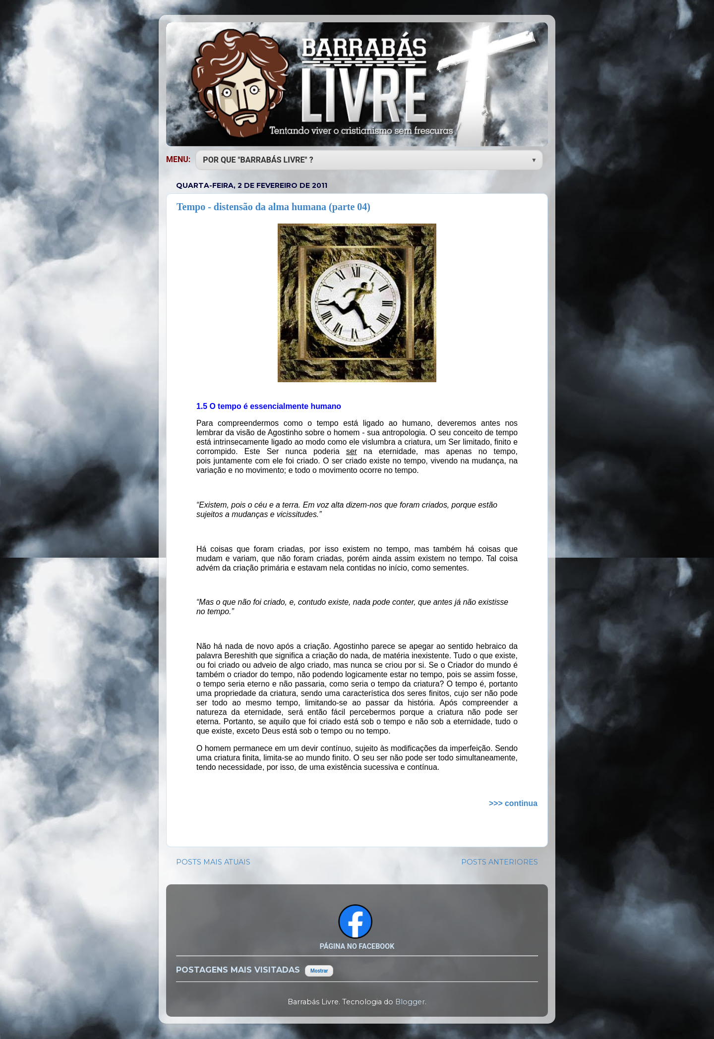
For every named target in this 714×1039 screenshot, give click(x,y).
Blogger (410, 1001)
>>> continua (513, 803)
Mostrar (319, 971)
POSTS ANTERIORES (499, 862)
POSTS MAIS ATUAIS (213, 862)
